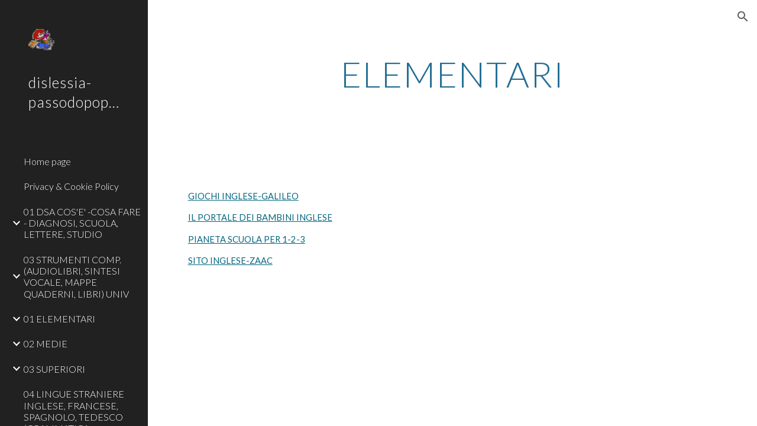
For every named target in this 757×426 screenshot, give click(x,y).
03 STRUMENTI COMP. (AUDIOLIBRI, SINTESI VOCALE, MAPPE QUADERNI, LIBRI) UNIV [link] (76, 276)
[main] (452, 74)
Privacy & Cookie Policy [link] (71, 186)
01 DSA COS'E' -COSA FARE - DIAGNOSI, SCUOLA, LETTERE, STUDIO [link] (82, 223)
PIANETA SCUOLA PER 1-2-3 (246, 239)
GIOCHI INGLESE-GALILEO (243, 196)
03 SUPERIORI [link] (54, 369)
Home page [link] (47, 161)
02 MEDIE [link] (45, 343)
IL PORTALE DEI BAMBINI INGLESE (260, 217)
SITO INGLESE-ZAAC (230, 261)
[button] (743, 16)
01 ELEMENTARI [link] (59, 318)
